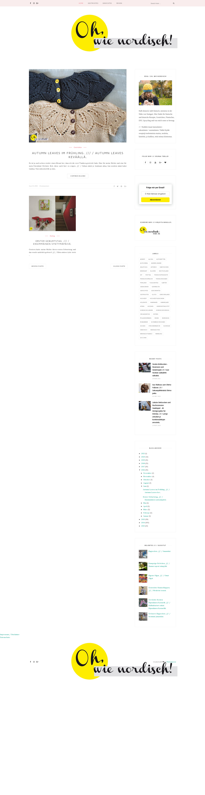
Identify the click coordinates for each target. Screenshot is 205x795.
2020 (143, 457)
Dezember (147, 473)
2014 (143, 522)
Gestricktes (93, 3)
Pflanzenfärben (145, 318)
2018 (143, 463)
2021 (143, 453)
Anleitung (143, 267)
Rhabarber (144, 322)
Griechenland (165, 294)
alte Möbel (144, 263)
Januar (145, 516)
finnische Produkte (161, 275)
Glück (154, 294)
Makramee (153, 302)
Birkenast (143, 271)
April (145, 506)
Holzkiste (143, 302)
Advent (142, 259)
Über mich (143, 329)
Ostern (155, 314)
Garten (164, 282)
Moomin (150, 306)
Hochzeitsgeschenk (157, 298)
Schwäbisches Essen (158, 322)
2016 (143, 470)
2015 (143, 519)
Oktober (146, 479)
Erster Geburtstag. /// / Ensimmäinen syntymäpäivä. (52, 242)
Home (81, 3)
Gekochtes (107, 3)
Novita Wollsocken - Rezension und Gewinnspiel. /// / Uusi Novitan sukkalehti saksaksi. (160, 370)
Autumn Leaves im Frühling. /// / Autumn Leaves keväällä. (78, 155)
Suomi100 (166, 326)
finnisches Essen (161, 278)
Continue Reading (77, 176)
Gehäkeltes (156, 286)
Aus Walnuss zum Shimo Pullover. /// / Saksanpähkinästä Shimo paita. (161, 388)
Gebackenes (144, 286)
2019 (143, 460)
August (146, 483)
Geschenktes (155, 290)
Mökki (142, 306)
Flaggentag (154, 282)
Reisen (119, 3)
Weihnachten (155, 329)
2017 (143, 466)
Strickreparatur (154, 326)
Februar (146, 513)
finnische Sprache (146, 278)
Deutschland (163, 271)
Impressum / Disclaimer (9, 634)
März (145, 509)
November (147, 476)
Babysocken (164, 267)
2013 (143, 526)
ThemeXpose (171, 662)
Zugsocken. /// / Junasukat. (160, 551)
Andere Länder (156, 263)
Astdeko (154, 267)
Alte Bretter (160, 259)
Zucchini (143, 337)
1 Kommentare (44, 186)
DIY (141, 275)
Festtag (52, 236)
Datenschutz (5, 637)
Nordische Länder (146, 310)
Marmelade (165, 302)
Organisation (145, 314)
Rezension (165, 318)
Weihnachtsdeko (146, 333)
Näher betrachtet (163, 306)
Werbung (158, 333)
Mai (144, 503)
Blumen (153, 271)
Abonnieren (155, 200)
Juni (144, 486)
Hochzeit (143, 298)
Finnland (143, 282)
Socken (142, 326)
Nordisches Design (162, 310)
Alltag (150, 259)
